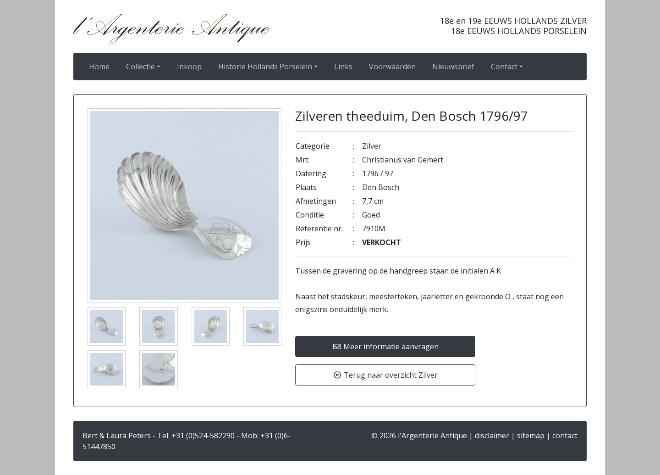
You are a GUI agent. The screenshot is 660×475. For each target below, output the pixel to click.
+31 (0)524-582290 (203, 435)
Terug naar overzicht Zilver (385, 375)
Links (343, 66)
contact (565, 435)
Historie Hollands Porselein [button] (265, 66)
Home (99, 66)
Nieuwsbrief (453, 66)
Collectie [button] (140, 66)
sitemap (530, 435)
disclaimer (492, 435)
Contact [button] (504, 66)
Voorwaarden (392, 66)
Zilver (371, 146)
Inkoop (189, 66)
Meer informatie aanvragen (385, 346)
